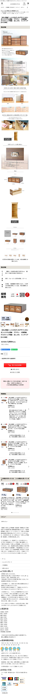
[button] (2, 4)
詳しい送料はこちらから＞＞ (8, 637)
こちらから (22, 599)
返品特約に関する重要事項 (8, 358)
